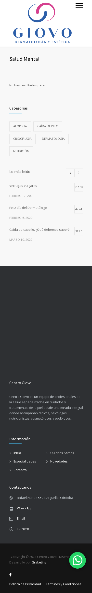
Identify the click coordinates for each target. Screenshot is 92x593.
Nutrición (21, 151)
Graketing (39, 562)
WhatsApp (24, 508)
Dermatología (53, 139)
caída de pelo (47, 126)
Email (21, 518)
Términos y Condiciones (63, 584)
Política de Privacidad (25, 584)
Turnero (23, 528)
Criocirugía (22, 139)
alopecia (20, 126)
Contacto (20, 470)
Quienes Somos (62, 453)
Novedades (59, 461)
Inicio (17, 453)
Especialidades (24, 461)
